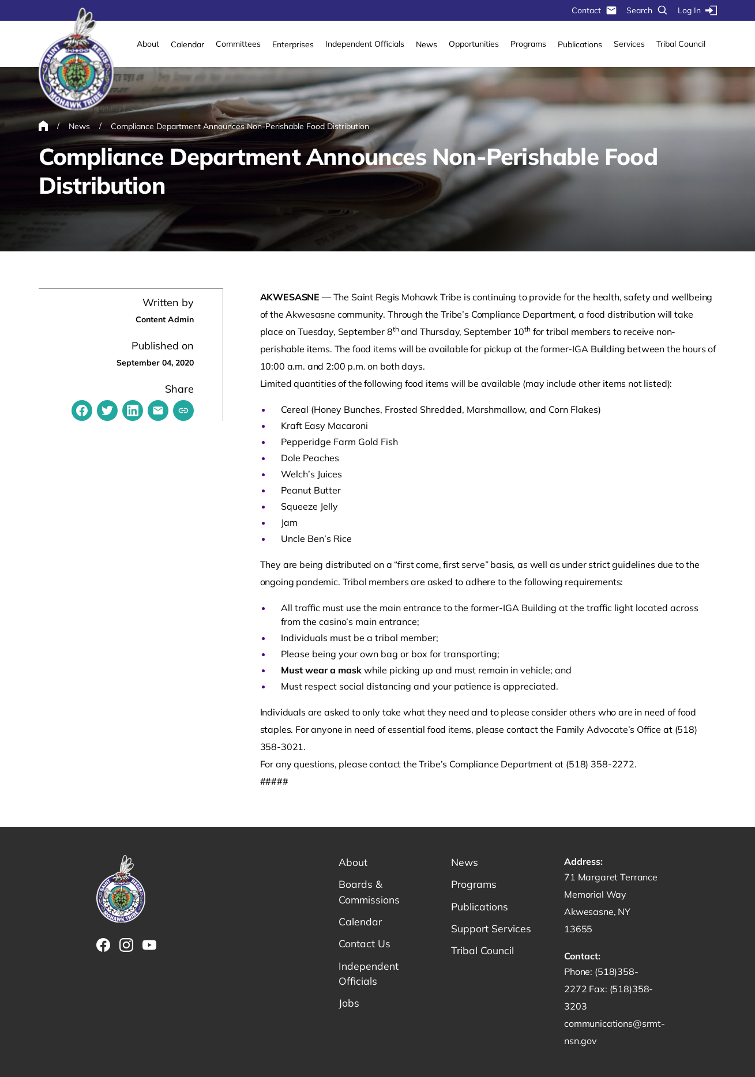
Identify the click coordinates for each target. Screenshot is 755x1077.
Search (647, 10)
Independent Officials (364, 44)
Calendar (187, 44)
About (148, 44)
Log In (697, 10)
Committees (238, 44)
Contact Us (365, 945)
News (426, 44)
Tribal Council (680, 44)
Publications (580, 44)
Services (629, 44)
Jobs (349, 1005)
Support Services (492, 929)
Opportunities (474, 44)
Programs (528, 44)
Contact (594, 10)
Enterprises (293, 44)
